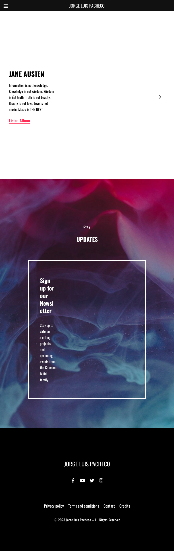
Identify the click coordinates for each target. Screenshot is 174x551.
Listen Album (19, 120)
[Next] (160, 97)
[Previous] (14, 97)
